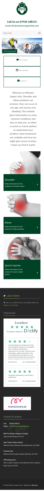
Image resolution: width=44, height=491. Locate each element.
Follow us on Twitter (11, 305)
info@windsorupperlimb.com (25, 25)
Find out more (10, 51)
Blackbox (35, 485)
